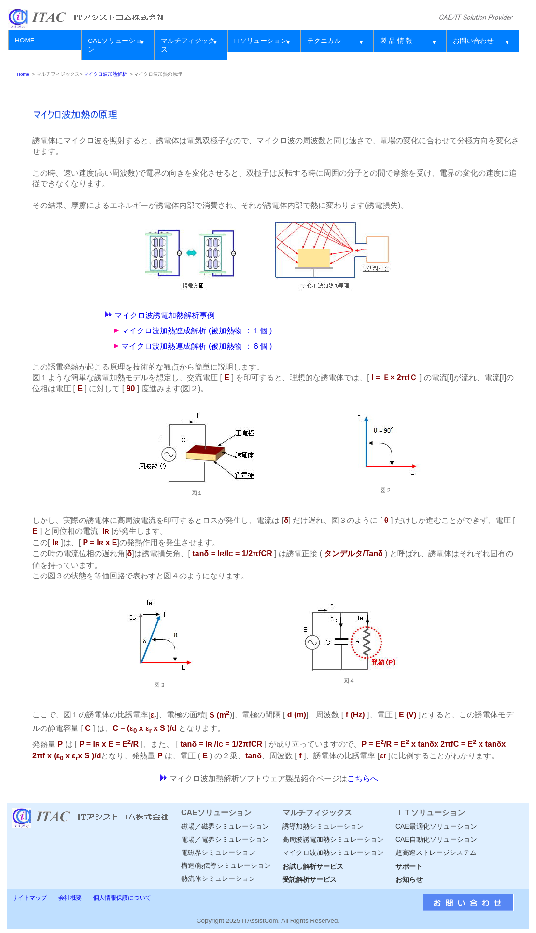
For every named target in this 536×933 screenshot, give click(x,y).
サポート (409, 866)
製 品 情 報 (396, 40)
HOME (25, 40)
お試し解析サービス (312, 866)
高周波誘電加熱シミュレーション (333, 839)
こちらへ (362, 778)
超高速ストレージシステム (436, 852)
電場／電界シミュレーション (225, 839)
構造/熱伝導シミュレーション (226, 865)
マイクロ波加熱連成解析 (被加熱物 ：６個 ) (196, 346)
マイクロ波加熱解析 (105, 74)
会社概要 (70, 897)
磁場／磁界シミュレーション (225, 826)
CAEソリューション (115, 45)
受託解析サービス (309, 879)
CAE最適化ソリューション (436, 826)
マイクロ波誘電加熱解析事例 (164, 315)
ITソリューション (260, 40)
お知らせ (409, 879)
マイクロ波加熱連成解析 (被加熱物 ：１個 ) (196, 331)
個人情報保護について (122, 897)
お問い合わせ (473, 40)
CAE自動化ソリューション (436, 839)
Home (23, 74)
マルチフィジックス (188, 45)
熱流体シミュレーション (218, 878)
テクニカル (324, 40)
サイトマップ (29, 897)
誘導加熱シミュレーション (323, 826)
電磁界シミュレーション (218, 852)
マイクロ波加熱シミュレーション (333, 852)
